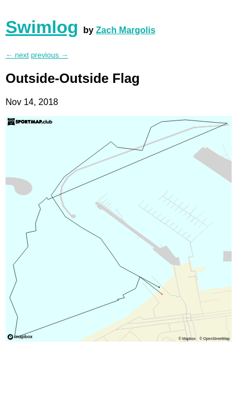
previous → (49, 55)
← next (17, 55)
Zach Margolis (126, 30)
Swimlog (42, 27)
